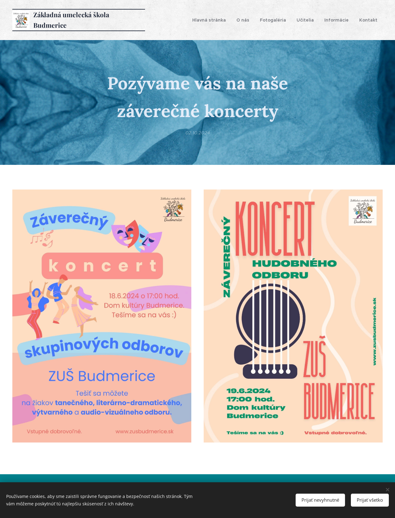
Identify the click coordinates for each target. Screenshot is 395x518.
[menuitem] (209, 20)
